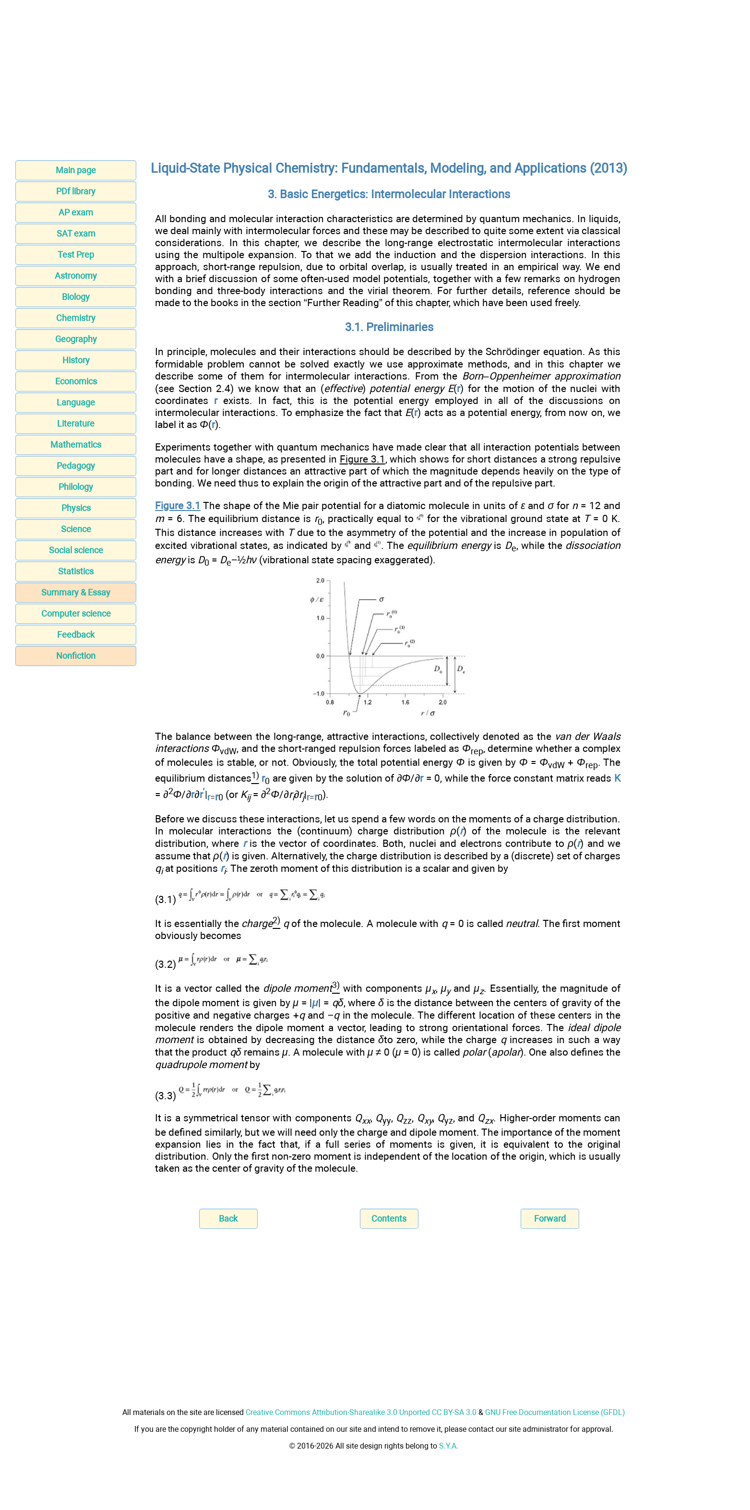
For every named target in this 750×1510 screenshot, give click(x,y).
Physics (76, 508)
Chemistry (75, 318)
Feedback (76, 635)
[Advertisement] (375, 83)
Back (228, 1218)
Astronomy (76, 276)
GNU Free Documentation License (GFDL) (555, 1412)
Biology (76, 297)
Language (76, 402)
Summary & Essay (75, 592)
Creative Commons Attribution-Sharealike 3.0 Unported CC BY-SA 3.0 (361, 1412)
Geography (76, 339)
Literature (76, 423)
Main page (76, 170)
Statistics (76, 571)
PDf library (75, 191)
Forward (550, 1218)
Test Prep (76, 255)
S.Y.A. (448, 1446)
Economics (76, 381)
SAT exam (76, 233)
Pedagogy (76, 466)
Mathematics (75, 445)
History (76, 360)
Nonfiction (75, 656)
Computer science (76, 613)
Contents (388, 1218)
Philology (76, 487)
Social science (76, 550)
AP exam (76, 212)
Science (76, 529)
